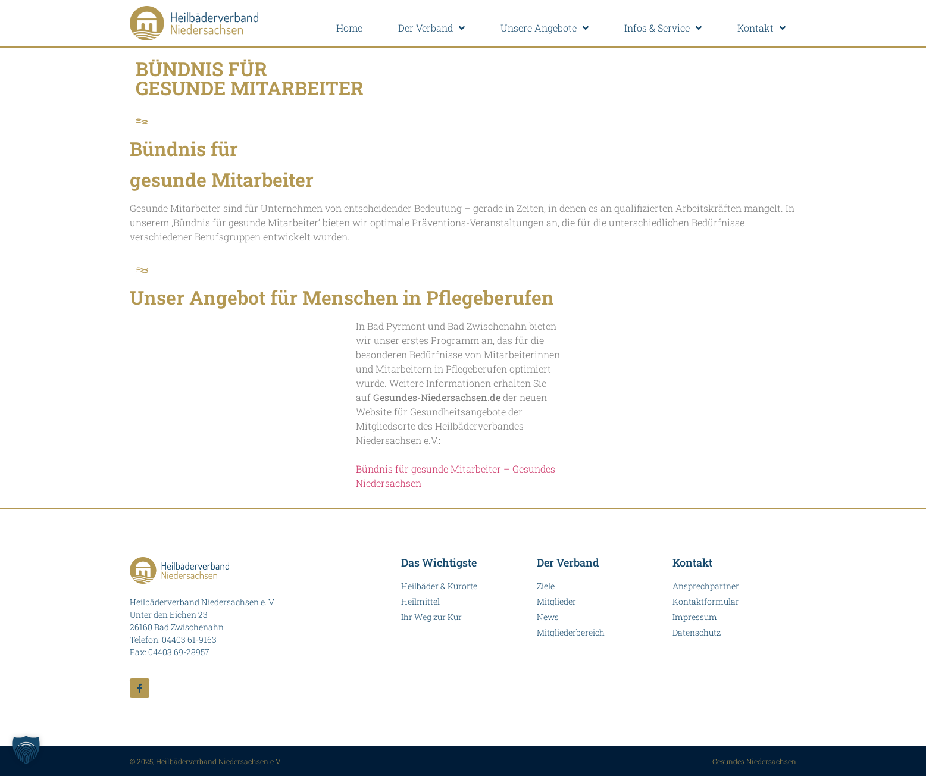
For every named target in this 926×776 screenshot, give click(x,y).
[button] (26, 750)
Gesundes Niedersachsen (754, 761)
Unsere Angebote (544, 28)
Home (349, 27)
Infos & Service (663, 28)
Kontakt (761, 28)
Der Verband (431, 28)
